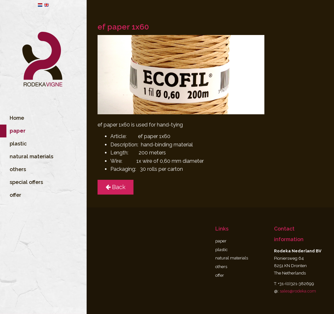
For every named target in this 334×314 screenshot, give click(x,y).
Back (115, 187)
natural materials (31, 165)
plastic (18, 153)
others (18, 178)
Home (17, 127)
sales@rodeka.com (298, 291)
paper (221, 241)
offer (15, 204)
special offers (26, 191)
